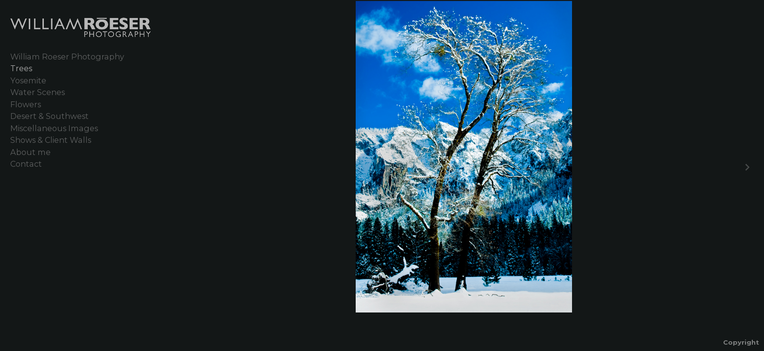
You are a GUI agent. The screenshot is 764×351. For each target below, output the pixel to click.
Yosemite (28, 80)
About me (30, 152)
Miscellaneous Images (54, 128)
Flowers (25, 104)
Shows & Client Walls (50, 140)
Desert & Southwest (49, 116)
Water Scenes (37, 92)
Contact (26, 164)
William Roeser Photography (67, 56)
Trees (21, 68)
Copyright (741, 342)
